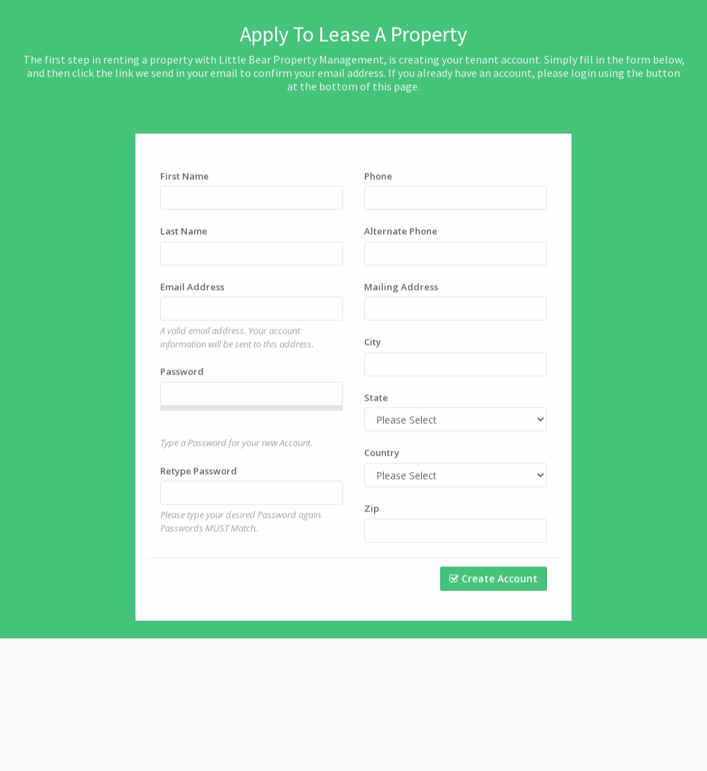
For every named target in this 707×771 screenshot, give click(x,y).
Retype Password (198, 481)
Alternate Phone (400, 241)
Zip (371, 518)
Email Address (192, 297)
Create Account (493, 588)
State (376, 407)
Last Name (183, 241)
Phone (378, 186)
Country (381, 462)
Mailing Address (401, 297)
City (372, 352)
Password (182, 381)
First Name (184, 186)
